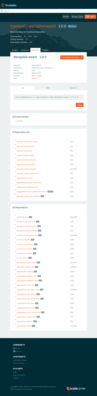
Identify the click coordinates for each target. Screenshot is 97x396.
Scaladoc (20, 121)
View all (34, 78)
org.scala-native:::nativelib (26, 160)
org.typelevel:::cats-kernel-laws (28, 299)
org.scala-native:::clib (24, 151)
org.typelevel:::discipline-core (27, 187)
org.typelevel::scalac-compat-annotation (32, 191)
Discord (17, 351)
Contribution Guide (20, 360)
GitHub (72, 26)
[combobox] (72, 57)
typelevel (18, 26)
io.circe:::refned (22, 258)
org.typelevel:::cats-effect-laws (28, 289)
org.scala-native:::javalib (25, 155)
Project (15, 50)
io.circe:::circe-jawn (23, 240)
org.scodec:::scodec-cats (25, 267)
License (15, 378)
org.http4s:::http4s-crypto (26, 262)
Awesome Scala (77, 16)
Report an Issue (18, 363)
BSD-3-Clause (37, 76)
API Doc (66, 16)
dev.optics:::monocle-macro (27, 226)
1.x (27, 39)
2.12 (35, 36)
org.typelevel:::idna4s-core (26, 317)
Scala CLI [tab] (73, 88)
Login (90, 16)
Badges (45, 50)
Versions (35, 50)
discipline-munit (42, 26)
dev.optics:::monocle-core (26, 221)
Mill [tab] (47, 88)
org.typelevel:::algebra (25, 271)
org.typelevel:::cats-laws (25, 303)
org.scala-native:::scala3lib (26, 169)
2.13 (30, 36)
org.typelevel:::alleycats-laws (27, 280)
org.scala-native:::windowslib (27, 173)
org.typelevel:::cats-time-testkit (28, 312)
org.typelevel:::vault (24, 326)
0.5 (31, 42)
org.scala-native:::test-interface (28, 196)
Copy (79, 105)
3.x (25, 36)
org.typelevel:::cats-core (25, 285)
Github (16, 348)
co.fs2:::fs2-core (22, 217)
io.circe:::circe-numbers (25, 244)
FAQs (15, 372)
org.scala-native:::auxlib (25, 146)
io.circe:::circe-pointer (24, 249)
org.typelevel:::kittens (25, 321)
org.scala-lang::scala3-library (27, 142)
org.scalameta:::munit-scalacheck (29, 182)
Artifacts (24, 50)
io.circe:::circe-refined (24, 253)
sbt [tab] (22, 88)
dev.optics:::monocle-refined (27, 230)
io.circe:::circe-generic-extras (27, 235)
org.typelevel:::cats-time (25, 308)
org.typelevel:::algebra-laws (27, 276)
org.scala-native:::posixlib (26, 164)
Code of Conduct (19, 375)
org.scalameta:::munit (25, 178)
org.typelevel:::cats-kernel (26, 294)
